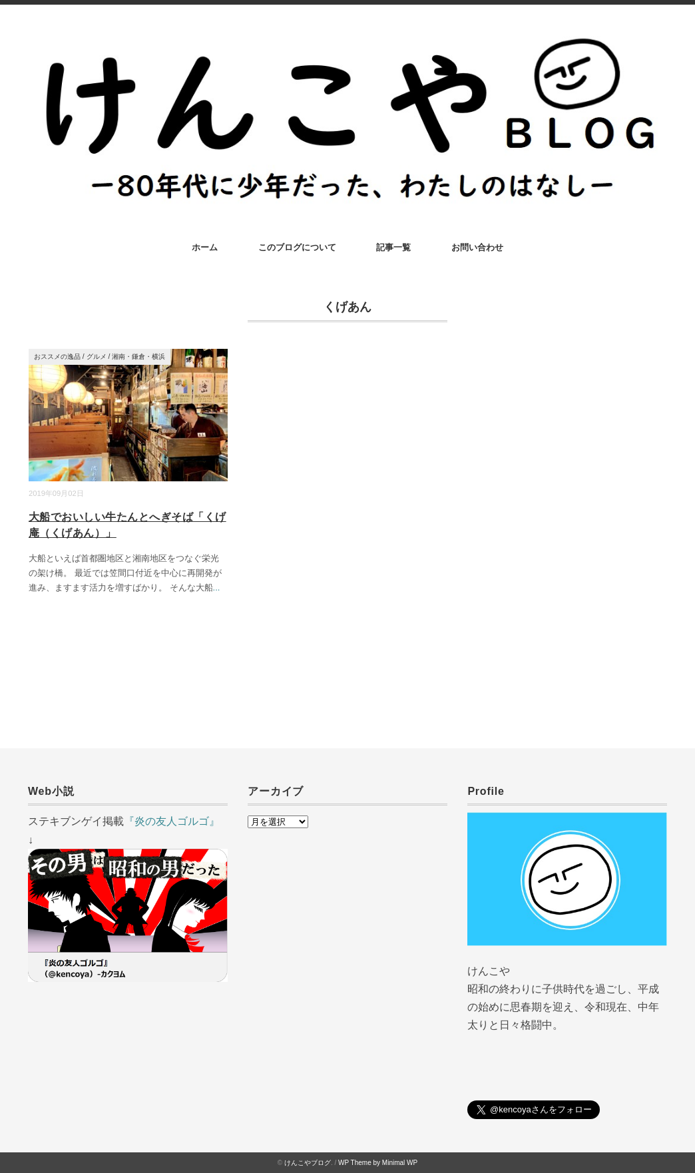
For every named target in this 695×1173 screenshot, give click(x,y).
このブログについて (297, 247)
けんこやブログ (307, 1162)
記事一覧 (393, 247)
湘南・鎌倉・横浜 (138, 356)
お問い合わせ (477, 247)
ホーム (205, 247)
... (216, 587)
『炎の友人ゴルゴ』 (172, 821)
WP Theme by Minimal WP (377, 1162)
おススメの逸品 (57, 356)
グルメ (97, 356)
